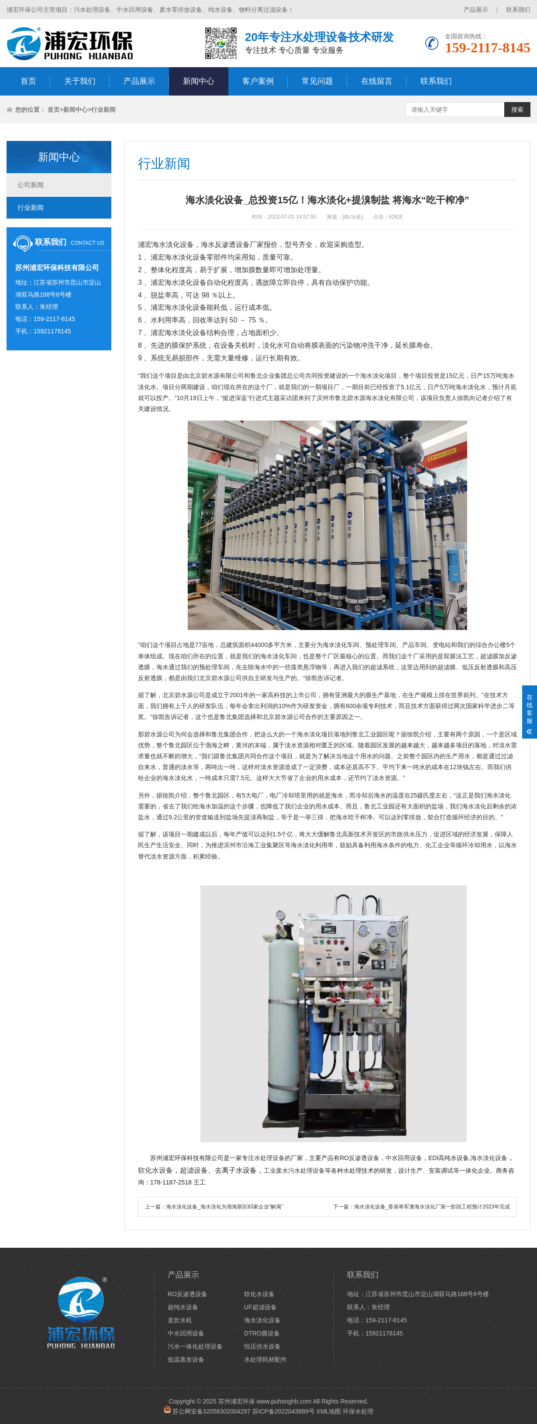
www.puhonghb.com (283, 1401)
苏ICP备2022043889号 (283, 1410)
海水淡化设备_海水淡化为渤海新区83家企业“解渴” (224, 1207)
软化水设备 (259, 1293)
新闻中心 (198, 81)
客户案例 (258, 81)
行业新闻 (103, 109)
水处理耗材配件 (265, 1359)
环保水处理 (358, 1410)
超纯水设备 (183, 1307)
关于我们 (80, 81)
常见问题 (317, 81)
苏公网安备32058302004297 (211, 1410)
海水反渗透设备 (225, 244)
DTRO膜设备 (262, 1333)
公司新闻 (30, 184)
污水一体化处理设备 (195, 1346)
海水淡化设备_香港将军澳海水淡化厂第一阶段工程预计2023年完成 (432, 1207)
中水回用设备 (186, 1333)
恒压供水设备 (262, 1346)
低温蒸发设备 (186, 1359)
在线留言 (376, 81)
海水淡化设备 (173, 244)
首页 (28, 81)
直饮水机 (180, 1320)
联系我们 (518, 9)
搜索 (517, 109)
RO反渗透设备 (187, 1293)
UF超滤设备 (260, 1307)
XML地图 (329, 1410)
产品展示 (476, 9)
